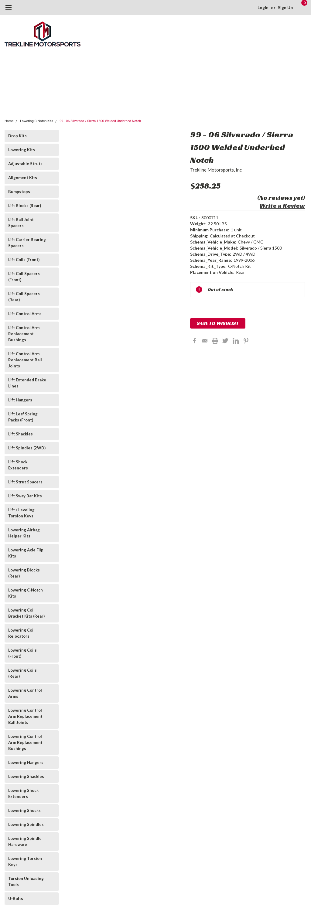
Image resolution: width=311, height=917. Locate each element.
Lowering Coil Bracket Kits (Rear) (26, 613)
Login (263, 7)
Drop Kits (17, 135)
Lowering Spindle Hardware (25, 841)
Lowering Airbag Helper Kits (24, 532)
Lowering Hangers (25, 762)
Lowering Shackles (26, 776)
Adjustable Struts (25, 163)
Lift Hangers (20, 399)
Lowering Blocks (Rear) (24, 573)
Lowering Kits (21, 149)
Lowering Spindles (26, 824)
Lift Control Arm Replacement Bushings (23, 333)
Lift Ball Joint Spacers (21, 222)
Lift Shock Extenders (18, 464)
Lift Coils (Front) (23, 259)
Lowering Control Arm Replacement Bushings (25, 742)
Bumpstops (19, 191)
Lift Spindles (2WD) (27, 447)
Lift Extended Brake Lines (27, 382)
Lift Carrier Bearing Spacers (27, 242)
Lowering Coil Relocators (21, 633)
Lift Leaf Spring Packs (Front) (23, 416)
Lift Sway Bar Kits (25, 495)
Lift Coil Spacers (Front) (24, 276)
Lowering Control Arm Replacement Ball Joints (25, 716)
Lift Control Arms (25, 313)
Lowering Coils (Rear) (22, 673)
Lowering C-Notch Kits (36, 121)
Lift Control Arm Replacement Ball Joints (25, 359)
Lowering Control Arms (25, 693)
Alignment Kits (22, 177)
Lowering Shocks (24, 810)
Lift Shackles (20, 433)
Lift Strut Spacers (25, 481)
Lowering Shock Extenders (23, 793)
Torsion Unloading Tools (26, 881)
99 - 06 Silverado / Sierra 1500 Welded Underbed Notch (100, 121)
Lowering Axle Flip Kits (25, 552)
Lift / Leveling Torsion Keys (21, 512)
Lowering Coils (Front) (22, 653)
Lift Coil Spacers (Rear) (24, 296)
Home (9, 121)
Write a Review (282, 206)
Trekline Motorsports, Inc (216, 169)
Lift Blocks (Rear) (24, 205)
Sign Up (285, 7)
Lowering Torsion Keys (25, 861)
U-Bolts (15, 898)
